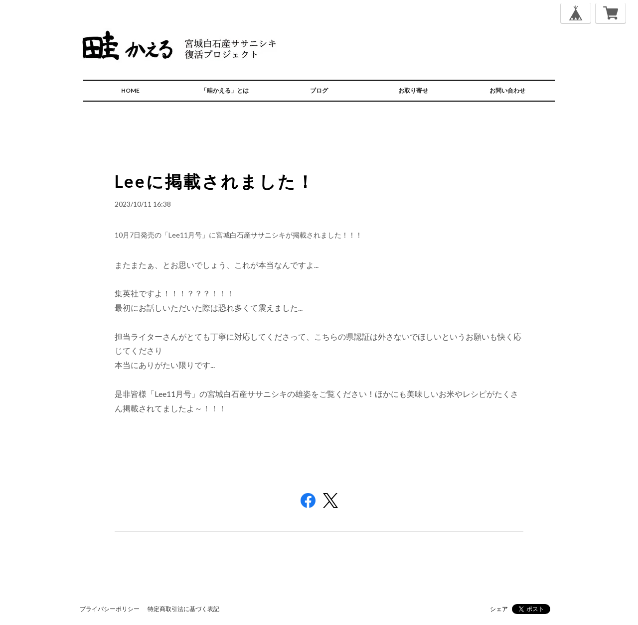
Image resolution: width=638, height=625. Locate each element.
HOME (130, 90)
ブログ (319, 90)
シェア (499, 609)
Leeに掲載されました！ (215, 181)
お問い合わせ (507, 90)
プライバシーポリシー (110, 609)
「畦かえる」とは (225, 90)
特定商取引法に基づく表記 (183, 609)
